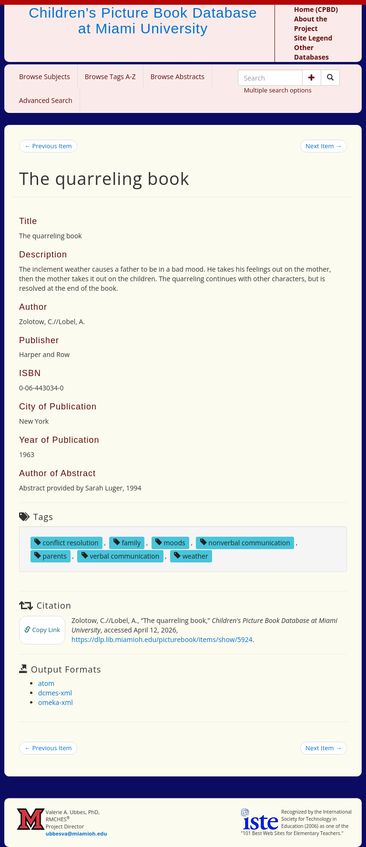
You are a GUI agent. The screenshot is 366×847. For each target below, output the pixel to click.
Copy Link (42, 629)
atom (46, 683)
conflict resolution (66, 542)
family (127, 542)
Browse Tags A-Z (110, 76)
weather (191, 555)
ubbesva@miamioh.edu (76, 833)
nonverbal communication (245, 542)
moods (170, 542)
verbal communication (120, 555)
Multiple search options (278, 90)
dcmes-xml (55, 692)
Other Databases (311, 52)
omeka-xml (55, 702)
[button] (311, 78)
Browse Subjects (44, 76)
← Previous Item (48, 146)
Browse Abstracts (177, 76)
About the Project (310, 23)
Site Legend (313, 37)
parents (50, 555)
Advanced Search (45, 100)
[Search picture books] (330, 78)
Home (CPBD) (316, 9)
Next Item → (323, 146)
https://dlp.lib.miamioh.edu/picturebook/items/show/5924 (162, 639)
